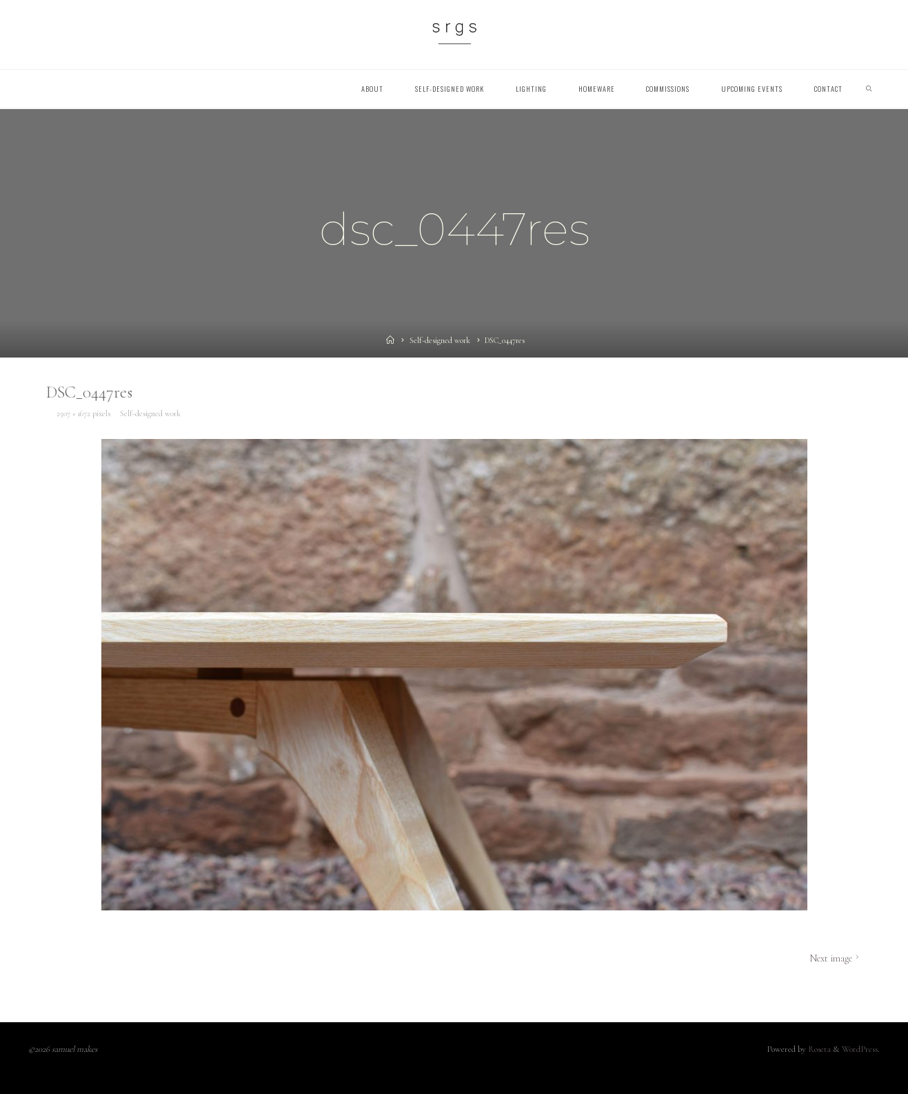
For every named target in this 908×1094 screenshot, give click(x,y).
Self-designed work (440, 340)
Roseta (818, 1049)
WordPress (860, 1049)
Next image (835, 958)
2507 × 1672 (74, 413)
